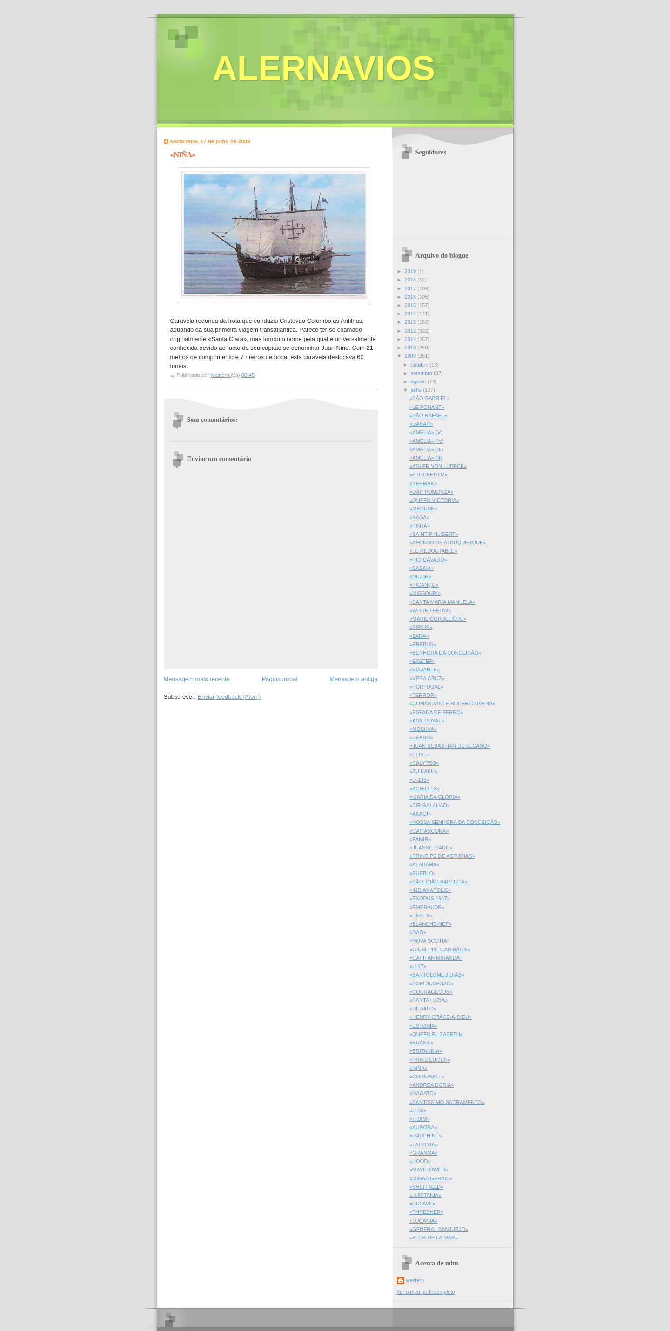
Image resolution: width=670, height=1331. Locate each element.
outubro (420, 365)
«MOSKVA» (423, 729)
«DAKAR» (421, 424)
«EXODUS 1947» (429, 898)
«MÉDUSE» (423, 508)
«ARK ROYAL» (426, 720)
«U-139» (419, 780)
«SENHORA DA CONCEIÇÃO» (445, 652)
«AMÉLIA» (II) (425, 458)
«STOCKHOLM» (428, 474)
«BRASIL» (421, 1042)
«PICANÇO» (424, 585)
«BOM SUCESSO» (431, 983)
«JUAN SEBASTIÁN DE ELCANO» (449, 746)
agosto (419, 381)
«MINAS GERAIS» (430, 1178)
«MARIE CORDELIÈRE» (437, 619)
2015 (411, 305)
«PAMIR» (420, 839)
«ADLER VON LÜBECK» (438, 466)
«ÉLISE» (419, 754)
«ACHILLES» (424, 788)
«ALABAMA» (424, 864)
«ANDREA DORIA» (431, 1085)
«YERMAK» (423, 483)
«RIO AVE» (422, 1203)
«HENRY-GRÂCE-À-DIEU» (440, 1017)
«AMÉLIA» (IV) (426, 441)
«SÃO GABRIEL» (429, 398)
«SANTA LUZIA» (428, 1000)
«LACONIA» (423, 1144)
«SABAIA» (421, 568)
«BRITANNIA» (425, 1051)
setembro (422, 373)
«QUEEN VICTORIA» (434, 500)
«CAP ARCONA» (429, 831)
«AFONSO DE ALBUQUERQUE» (447, 542)
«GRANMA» (423, 1153)
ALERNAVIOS (324, 68)
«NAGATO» (422, 1093)
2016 (411, 297)
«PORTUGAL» (426, 686)
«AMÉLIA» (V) (425, 432)
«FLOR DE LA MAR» (433, 1237)
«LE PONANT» (426, 407)
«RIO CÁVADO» (428, 559)
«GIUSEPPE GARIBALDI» (439, 949)
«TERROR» (423, 695)
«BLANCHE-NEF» (430, 924)
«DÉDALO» (422, 1008)
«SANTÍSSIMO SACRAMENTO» (446, 1102)
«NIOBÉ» (420, 576)
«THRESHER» (426, 1212)
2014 (411, 313)
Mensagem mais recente (197, 679)
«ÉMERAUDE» (426, 907)
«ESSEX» (420, 915)
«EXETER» (422, 661)
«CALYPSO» (424, 763)
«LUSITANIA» (425, 1195)
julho (417, 390)
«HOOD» (419, 1161)
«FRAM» (419, 1119)
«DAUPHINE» (425, 1135)
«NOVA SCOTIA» (429, 940)
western (415, 1280)
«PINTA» (419, 525)
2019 (411, 271)
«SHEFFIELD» (426, 1187)
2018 (411, 279)
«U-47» (417, 966)
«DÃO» (417, 932)
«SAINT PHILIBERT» (433, 534)
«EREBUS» (422, 644)
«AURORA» (423, 1127)
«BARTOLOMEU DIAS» (436, 974)
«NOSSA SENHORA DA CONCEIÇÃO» (454, 822)
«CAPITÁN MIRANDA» (435, 958)
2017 (411, 288)
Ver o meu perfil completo (426, 1292)
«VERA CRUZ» (427, 678)
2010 (411, 347)
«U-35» (417, 1110)
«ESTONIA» (423, 1026)
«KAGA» (419, 517)
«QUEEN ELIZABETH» (436, 1034)
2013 (411, 322)
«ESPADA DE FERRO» (436, 712)
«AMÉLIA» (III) (426, 449)
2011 (411, 339)
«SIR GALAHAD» (429, 805)
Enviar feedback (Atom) (229, 696)
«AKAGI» (420, 813)
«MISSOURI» (425, 593)
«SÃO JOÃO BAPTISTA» (438, 881)
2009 (411, 356)
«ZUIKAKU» (423, 771)
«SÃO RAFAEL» (428, 415)
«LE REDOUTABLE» (433, 551)
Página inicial (280, 679)
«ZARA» (419, 636)
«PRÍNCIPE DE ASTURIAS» (442, 856)
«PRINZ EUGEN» (429, 1060)
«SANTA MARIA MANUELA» (442, 602)
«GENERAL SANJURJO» (438, 1229)
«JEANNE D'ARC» (430, 847)
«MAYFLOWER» (428, 1169)
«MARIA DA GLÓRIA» (434, 797)
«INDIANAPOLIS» (430, 890)
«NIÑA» (418, 1068)
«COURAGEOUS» (430, 992)
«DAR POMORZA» (431, 492)
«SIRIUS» (420, 627)
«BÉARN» (421, 737)
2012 (411, 331)
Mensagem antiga (353, 679)
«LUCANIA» (423, 1221)
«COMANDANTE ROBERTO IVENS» (452, 703)
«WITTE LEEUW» (430, 610)
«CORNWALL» (426, 1076)
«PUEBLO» (422, 873)
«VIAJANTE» (424, 669)
